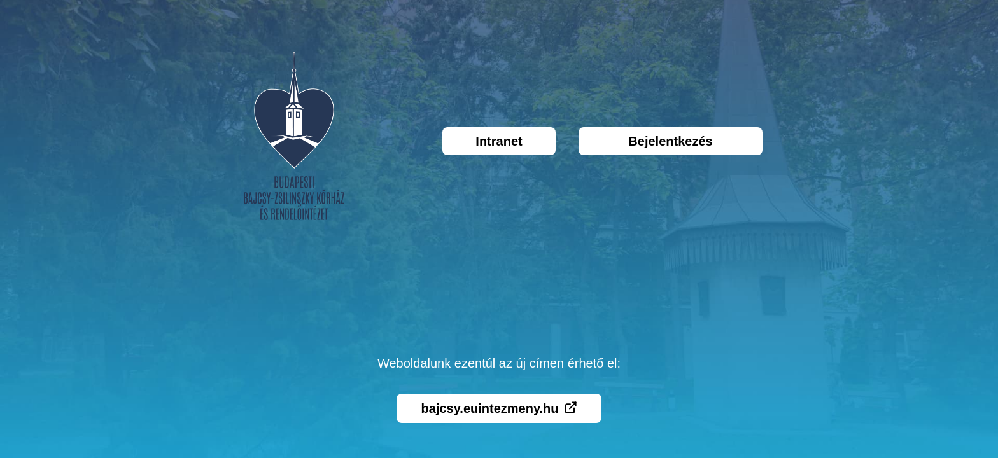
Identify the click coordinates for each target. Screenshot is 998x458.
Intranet (498, 141)
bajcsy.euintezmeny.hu (499, 408)
